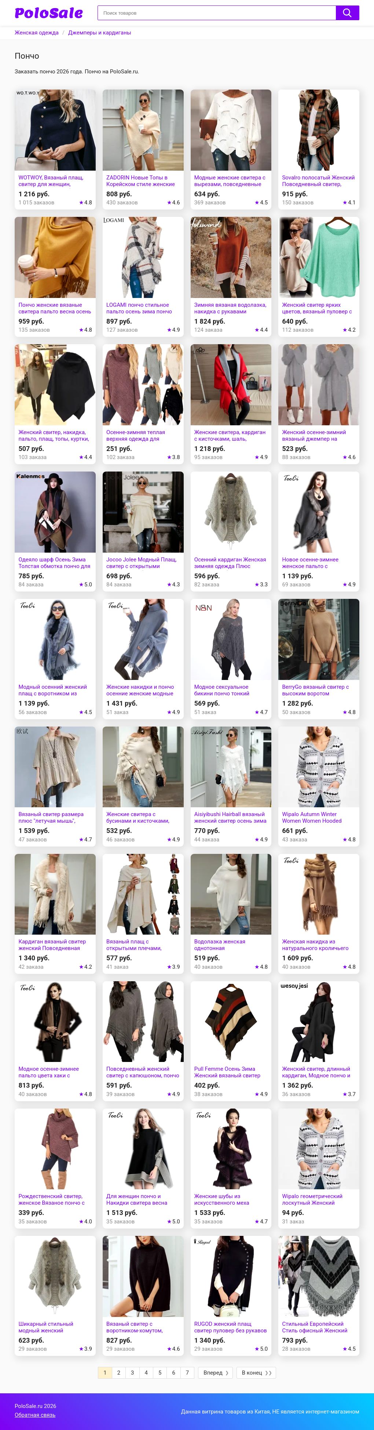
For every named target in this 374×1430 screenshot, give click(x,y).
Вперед (212, 1372)
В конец (252, 1372)
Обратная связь (35, 1415)
